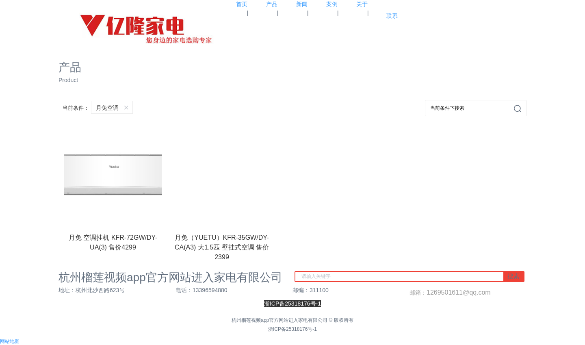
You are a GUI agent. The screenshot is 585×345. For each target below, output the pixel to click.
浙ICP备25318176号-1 (292, 329)
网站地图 (10, 341)
